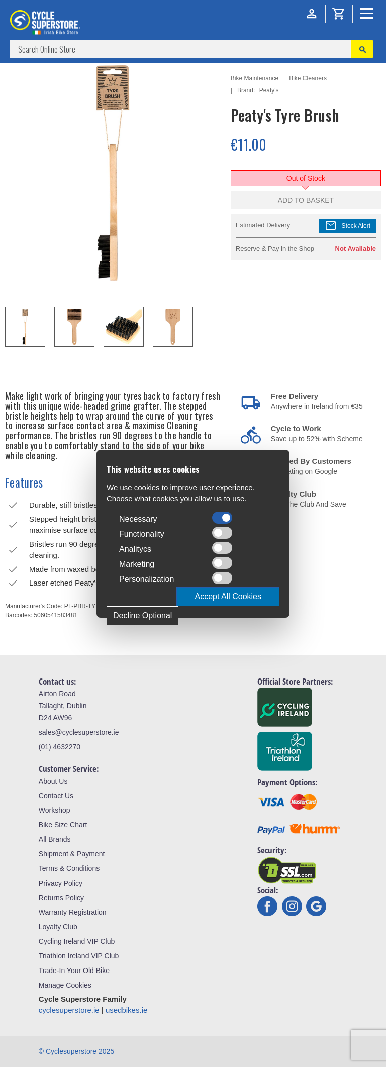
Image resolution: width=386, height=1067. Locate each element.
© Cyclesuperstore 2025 (76, 1051)
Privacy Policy (60, 883)
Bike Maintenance (254, 78)
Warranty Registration (73, 912)
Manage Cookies (65, 985)
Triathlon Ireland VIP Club (79, 956)
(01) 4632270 (59, 747)
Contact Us (56, 796)
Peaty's (269, 90)
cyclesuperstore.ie (69, 1010)
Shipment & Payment (72, 854)
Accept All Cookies (228, 596)
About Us (53, 781)
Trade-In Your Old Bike (74, 970)
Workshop (54, 810)
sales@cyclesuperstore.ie (79, 732)
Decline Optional (142, 615)
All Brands (55, 839)
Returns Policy (61, 898)
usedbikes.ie (126, 1010)
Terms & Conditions (69, 868)
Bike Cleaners (308, 78)
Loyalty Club (58, 927)
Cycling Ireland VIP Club (77, 941)
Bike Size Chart (63, 825)
